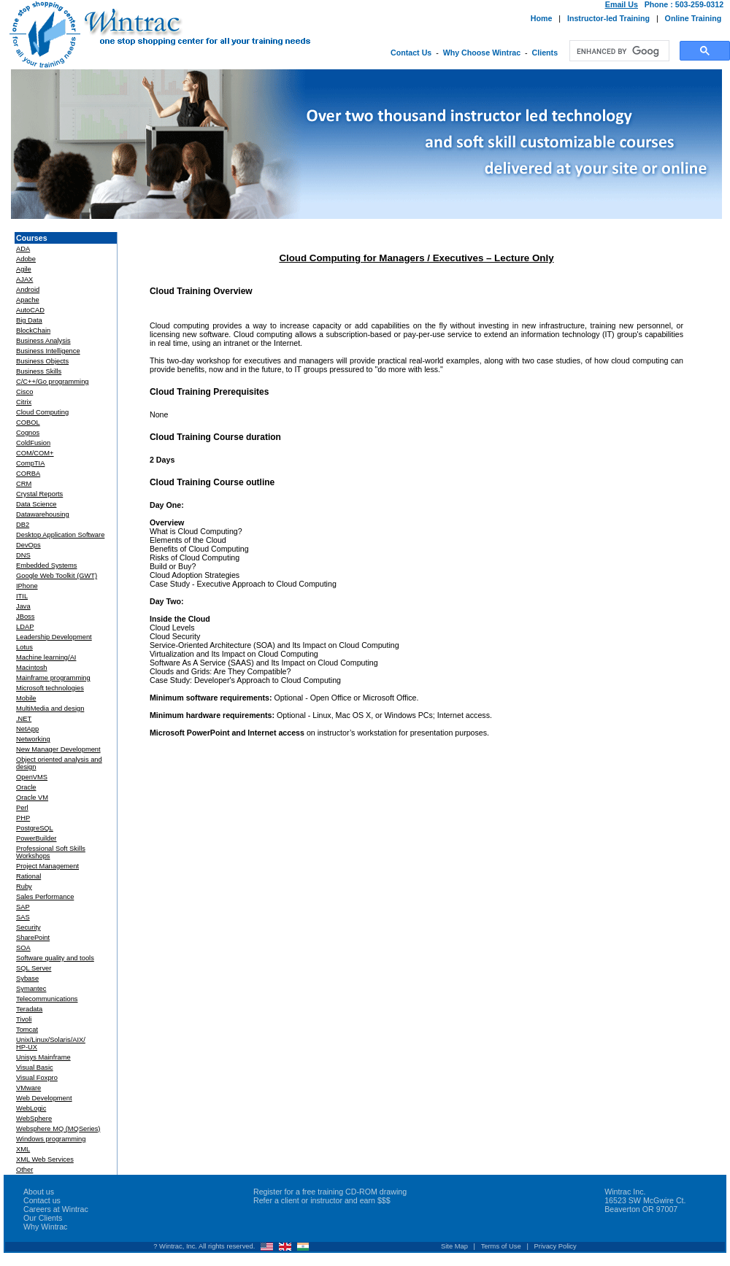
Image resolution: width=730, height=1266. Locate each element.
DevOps (28, 545)
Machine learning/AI (46, 657)
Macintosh (31, 667)
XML (23, 1149)
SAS (23, 917)
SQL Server (33, 968)
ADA (23, 248)
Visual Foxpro (37, 1077)
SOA (23, 948)
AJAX (24, 279)
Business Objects (42, 361)
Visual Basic (34, 1067)
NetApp (27, 729)
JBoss (25, 616)
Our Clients (42, 1217)
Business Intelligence (48, 351)
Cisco (24, 391)
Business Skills (38, 371)
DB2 (22, 524)
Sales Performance (45, 896)
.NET (23, 718)
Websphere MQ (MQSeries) (58, 1128)
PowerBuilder (36, 838)
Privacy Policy (555, 1246)
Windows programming (50, 1139)
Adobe (26, 259)
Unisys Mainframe (43, 1057)
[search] (618, 51)
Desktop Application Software (60, 535)
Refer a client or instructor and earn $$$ (322, 1200)
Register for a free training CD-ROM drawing (330, 1191)
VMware (28, 1088)
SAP (23, 907)
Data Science (36, 504)
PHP (23, 818)
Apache (27, 300)
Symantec (31, 988)
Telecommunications (47, 999)
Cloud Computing (42, 412)
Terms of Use (501, 1246)
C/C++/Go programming (52, 381)
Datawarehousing (42, 514)
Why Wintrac (45, 1226)
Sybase (27, 978)
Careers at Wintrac (55, 1209)
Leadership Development (54, 637)
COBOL (28, 422)
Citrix (23, 402)
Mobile (26, 698)
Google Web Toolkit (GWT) (56, 575)
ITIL (22, 596)
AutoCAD (30, 310)
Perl (22, 807)
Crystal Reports (39, 494)
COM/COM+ (35, 453)
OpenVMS (31, 777)
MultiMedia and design (50, 708)
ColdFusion (33, 443)
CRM (23, 483)
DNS (23, 555)
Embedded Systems (46, 565)
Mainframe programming (53, 678)
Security (28, 927)
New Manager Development (58, 749)
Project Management (47, 866)
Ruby (24, 886)
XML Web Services (45, 1159)
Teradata (29, 1009)
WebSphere (34, 1118)
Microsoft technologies (50, 688)
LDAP (25, 626)
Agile (23, 269)
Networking (33, 739)
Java (23, 606)
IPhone (27, 586)
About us (38, 1191)
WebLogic (31, 1108)
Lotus (24, 647)
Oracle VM (32, 797)
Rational (28, 876)
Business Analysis (43, 340)
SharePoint (33, 937)
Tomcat (27, 1029)
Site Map (454, 1246)
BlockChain (33, 330)
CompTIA (30, 463)
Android (27, 289)
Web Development (44, 1098)
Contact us (42, 1200)
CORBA (28, 473)
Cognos (27, 432)
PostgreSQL (34, 828)
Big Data (29, 320)
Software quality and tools (55, 958)
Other (24, 1169)
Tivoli (23, 1019)
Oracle (26, 787)
